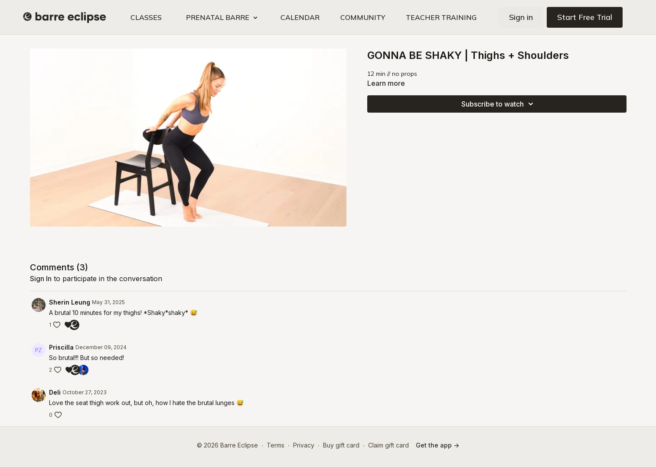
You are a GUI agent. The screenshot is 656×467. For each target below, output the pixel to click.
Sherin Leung (69, 302)
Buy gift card (341, 445)
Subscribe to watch (498, 104)
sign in (41, 278)
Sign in (521, 17)
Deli (55, 392)
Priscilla (61, 347)
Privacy (303, 445)
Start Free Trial (584, 17)
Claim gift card (388, 445)
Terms (275, 445)
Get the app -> (437, 445)
